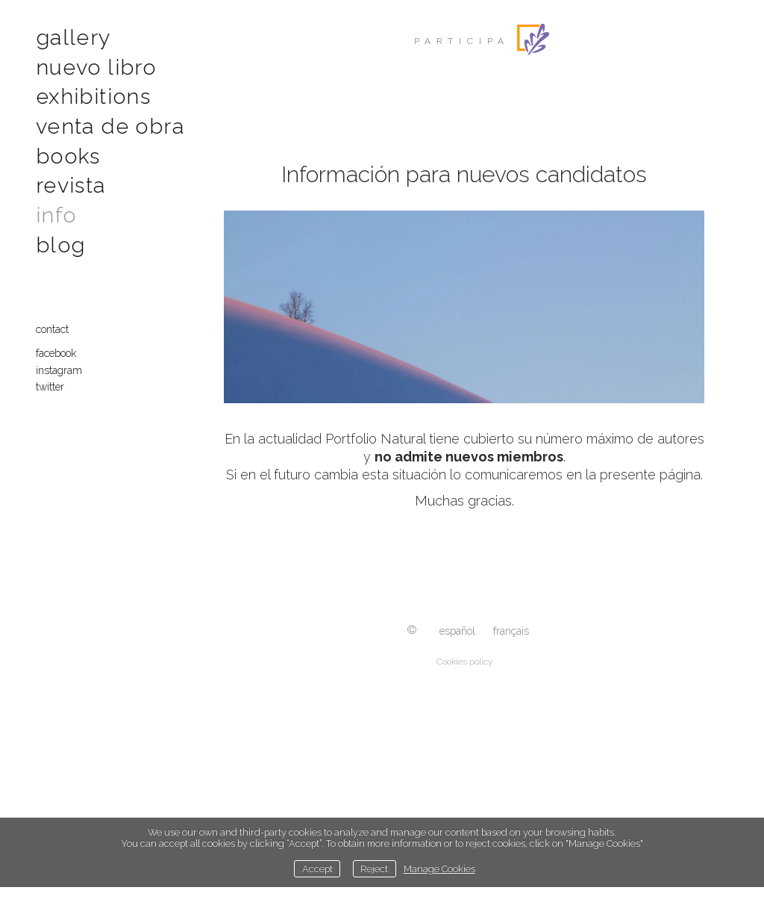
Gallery (73, 37)
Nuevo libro (94, 65)
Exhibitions (90, 94)
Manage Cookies (439, 868)
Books (67, 152)
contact (53, 323)
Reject (374, 868)
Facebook (57, 346)
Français (511, 631)
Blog (60, 238)
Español (457, 631)
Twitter (51, 380)
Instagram (60, 364)
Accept (317, 868)
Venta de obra (107, 123)
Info (56, 209)
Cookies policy (464, 661)
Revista (71, 181)
